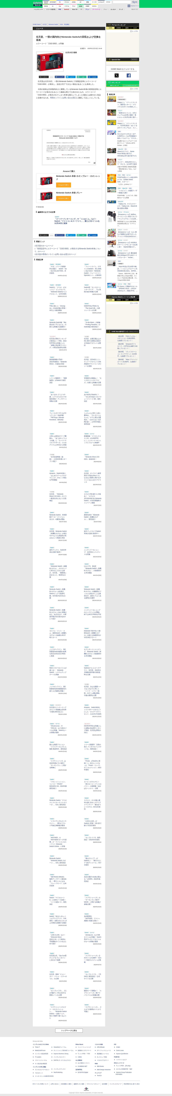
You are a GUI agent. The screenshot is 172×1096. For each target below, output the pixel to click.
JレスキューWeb (102, 1057)
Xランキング (116, 82)
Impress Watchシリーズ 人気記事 (123, 297)
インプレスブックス (59, 1069)
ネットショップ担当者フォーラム (63, 1050)
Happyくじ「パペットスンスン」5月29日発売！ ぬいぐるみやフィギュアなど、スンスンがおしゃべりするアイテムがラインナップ (127, 127)
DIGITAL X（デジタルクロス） (63, 1060)
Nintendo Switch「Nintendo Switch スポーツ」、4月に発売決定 (57, 860)
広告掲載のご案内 (66, 1084)
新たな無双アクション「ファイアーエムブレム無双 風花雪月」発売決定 (58, 747)
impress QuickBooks (122, 1053)
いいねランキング (131, 85)
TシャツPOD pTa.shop (123, 1066)
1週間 (127, 28)
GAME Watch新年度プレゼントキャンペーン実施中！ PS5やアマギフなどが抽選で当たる (125, 332)
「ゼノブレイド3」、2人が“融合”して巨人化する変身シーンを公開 (58, 993)
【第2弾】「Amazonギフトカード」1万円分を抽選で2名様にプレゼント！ (127, 346)
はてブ (72, 77)
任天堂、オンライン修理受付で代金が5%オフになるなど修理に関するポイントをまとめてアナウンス (92, 477)
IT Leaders (38, 1057)
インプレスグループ (115, 1084)
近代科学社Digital (83, 1072)
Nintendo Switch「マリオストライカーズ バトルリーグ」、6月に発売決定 (58, 802)
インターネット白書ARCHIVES (44, 1076)
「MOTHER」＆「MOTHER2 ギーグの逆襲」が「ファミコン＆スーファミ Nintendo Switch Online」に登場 (58, 842)
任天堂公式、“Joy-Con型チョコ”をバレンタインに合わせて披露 (57, 958)
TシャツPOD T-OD (84, 1053)
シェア (61, 77)
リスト (51, 77)
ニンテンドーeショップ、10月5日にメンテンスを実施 (92, 552)
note (83, 77)
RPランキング (114, 85)
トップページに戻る (69, 1030)
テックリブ (98, 1073)
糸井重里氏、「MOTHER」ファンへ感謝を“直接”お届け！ (92, 918)
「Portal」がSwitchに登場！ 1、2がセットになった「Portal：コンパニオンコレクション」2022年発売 (92, 765)
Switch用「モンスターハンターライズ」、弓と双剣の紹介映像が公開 (92, 289)
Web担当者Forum (40, 1050)
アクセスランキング (118, 25)
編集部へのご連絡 (79, 1084)
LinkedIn (94, 77)
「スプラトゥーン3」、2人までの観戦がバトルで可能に (92, 1009)
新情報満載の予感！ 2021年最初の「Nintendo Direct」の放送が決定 (58, 362)
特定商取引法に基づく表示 (132, 1084)
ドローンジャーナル (41, 1060)
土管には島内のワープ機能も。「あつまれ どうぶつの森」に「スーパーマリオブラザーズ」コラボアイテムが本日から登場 (58, 440)
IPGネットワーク (119, 1063)
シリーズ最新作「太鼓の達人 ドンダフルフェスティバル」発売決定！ (92, 747)
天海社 (118, 1047)
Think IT (37, 1047)
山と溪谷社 (79, 1060)
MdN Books (100, 1066)
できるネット (39, 1073)
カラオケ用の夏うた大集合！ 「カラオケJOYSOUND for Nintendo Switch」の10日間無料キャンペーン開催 (92, 498)
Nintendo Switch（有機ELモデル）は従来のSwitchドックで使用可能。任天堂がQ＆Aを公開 (57, 593)
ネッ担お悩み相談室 (41, 1063)
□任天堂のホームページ (43, 246)
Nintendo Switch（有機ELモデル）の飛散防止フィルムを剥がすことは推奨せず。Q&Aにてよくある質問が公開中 (92, 593)
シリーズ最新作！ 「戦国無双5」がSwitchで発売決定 (58, 380)
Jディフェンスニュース (104, 1050)
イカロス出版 (99, 1044)
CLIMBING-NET (82, 1066)
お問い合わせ (55, 1084)
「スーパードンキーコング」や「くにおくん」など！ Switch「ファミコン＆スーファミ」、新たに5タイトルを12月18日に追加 (77, 221)
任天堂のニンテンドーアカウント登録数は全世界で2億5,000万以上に (57, 709)
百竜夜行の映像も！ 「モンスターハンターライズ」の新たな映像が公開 (92, 380)
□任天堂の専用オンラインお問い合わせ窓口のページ (55, 254)
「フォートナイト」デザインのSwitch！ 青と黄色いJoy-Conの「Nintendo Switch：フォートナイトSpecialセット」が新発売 (92, 271)
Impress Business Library (61, 1053)
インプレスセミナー (59, 1057)
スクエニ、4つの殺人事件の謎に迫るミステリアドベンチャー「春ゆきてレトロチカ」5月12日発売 (92, 804)
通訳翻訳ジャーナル (103, 1053)
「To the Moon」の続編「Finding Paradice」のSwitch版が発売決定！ (92, 324)
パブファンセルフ (121, 1060)
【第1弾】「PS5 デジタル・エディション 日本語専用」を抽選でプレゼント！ (127, 338)
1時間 (110, 28)
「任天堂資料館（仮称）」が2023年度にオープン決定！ (58, 459)
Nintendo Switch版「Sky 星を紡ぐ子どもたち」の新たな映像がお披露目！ (57, 324)
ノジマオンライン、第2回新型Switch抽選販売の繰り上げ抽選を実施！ (57, 689)
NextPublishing (58, 1072)
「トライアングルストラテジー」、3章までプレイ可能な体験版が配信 (57, 823)
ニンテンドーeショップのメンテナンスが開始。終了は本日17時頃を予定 (92, 612)
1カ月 (135, 28)
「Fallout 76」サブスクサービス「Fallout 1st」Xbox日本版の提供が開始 (127, 206)
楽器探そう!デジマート (84, 1050)
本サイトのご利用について (40, 1084)
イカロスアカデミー (103, 1060)
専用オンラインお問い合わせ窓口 (63, 98)
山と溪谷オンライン (84, 1063)
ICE (115, 1044)
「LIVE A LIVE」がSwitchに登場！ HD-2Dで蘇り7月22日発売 (92, 823)
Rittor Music (79, 1044)
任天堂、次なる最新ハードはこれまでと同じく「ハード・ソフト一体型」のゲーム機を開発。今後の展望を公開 (92, 691)
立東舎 (80, 1057)
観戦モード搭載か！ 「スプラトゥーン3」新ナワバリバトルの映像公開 (92, 993)
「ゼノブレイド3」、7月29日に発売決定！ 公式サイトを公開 (92, 976)
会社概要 (104, 1084)
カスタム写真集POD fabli (124, 1069)
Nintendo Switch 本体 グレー (69, 193)
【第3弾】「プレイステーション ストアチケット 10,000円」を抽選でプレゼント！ (127, 354)
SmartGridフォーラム (60, 1047)
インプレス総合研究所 (41, 1053)
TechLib (99, 1075)
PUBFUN (116, 1057)
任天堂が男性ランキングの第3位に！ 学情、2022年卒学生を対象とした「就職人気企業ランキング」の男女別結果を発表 (57, 343)
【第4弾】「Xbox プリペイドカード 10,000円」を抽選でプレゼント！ (127, 362)
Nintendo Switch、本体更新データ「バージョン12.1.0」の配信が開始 (58, 517)
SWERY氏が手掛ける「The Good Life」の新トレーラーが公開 (92, 308)
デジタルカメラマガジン (42, 1069)
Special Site (116, 59)
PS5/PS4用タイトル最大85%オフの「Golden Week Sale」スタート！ (127, 179)
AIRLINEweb (101, 1047)
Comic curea (120, 1050)
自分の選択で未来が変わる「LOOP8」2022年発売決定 (92, 879)
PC (81, 9)
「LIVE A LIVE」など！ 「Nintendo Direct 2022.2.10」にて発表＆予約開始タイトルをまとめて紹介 (57, 939)
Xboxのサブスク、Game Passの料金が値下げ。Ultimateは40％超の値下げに (127, 154)
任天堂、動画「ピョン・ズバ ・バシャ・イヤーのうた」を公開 (58, 976)
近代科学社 (79, 1069)
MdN (96, 1063)
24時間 (118, 28)
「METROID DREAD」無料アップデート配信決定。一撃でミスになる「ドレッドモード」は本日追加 (57, 881)
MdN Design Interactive (104, 1069)
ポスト (45, 77)
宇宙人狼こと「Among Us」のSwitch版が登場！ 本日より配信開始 (58, 308)
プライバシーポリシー (93, 1084)
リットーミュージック (84, 1047)
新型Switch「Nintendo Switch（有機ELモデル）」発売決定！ (91, 517)
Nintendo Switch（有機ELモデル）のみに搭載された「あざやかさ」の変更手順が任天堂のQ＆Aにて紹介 (58, 614)
